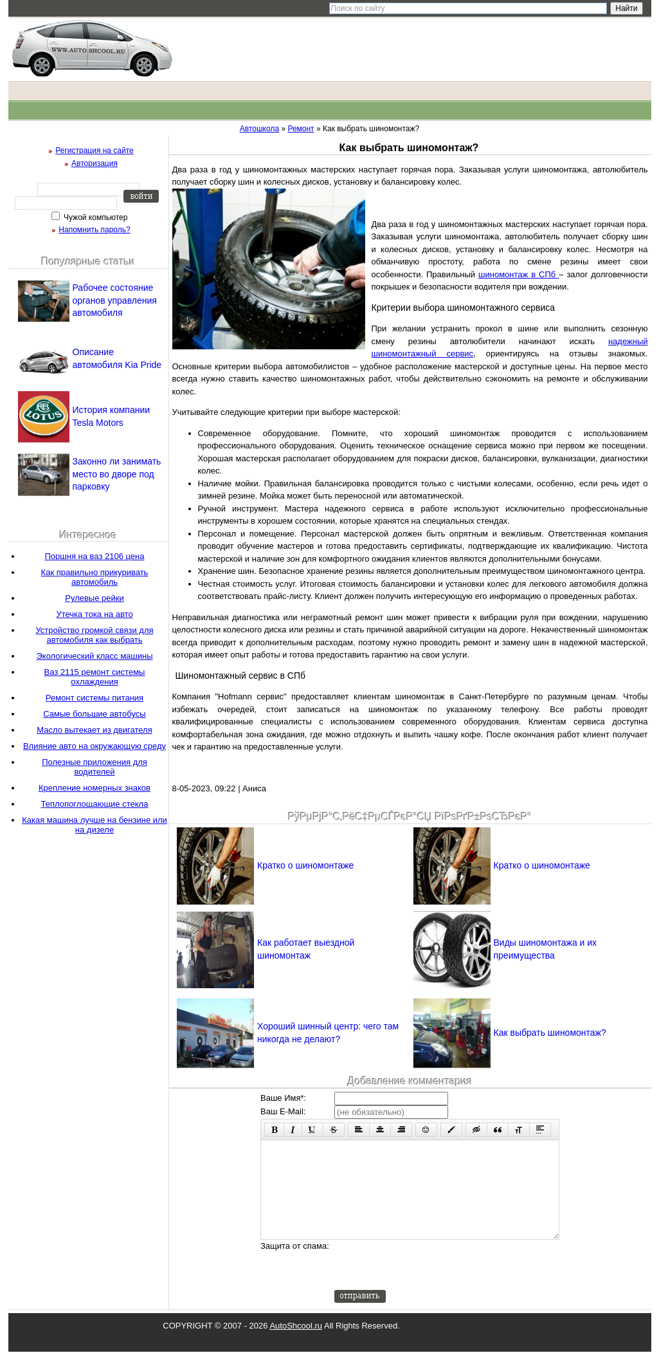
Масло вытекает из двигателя (94, 730)
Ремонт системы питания (94, 698)
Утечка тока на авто (94, 614)
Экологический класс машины (94, 656)
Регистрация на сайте (94, 150)
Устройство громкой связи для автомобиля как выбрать (94, 635)
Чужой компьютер (95, 217)
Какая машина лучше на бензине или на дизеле (94, 824)
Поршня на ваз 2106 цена (95, 556)
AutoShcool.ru (295, 1345)
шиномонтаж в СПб (518, 274)
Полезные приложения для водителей (94, 767)
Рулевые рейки (94, 598)
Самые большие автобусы (94, 714)
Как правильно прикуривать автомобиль (95, 577)
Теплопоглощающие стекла (95, 804)
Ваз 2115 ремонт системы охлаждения (94, 676)
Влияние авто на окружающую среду (94, 746)
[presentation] (432, 1284)
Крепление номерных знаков (94, 788)
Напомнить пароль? (94, 229)
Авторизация (94, 163)
